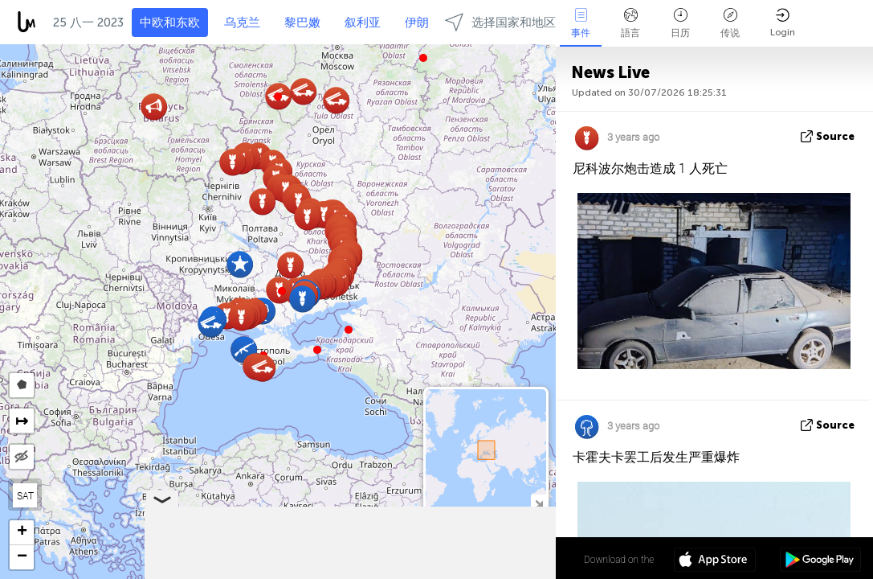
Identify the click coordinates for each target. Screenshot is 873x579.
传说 (730, 23)
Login (782, 23)
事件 (580, 23)
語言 (630, 23)
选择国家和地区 (500, 22)
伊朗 (417, 22)
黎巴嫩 (302, 22)
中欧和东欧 (170, 22)
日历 (680, 23)
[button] (282, 291)
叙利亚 (363, 22)
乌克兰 (242, 22)
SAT (25, 495)
